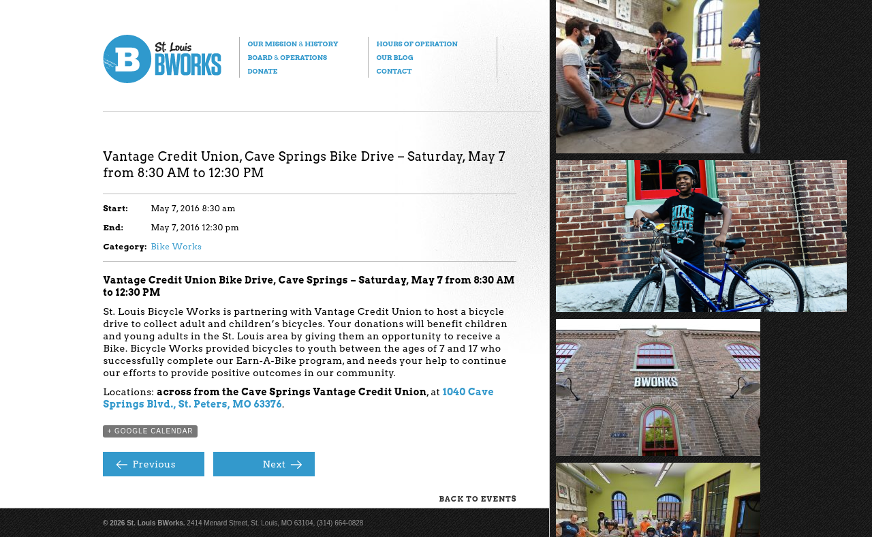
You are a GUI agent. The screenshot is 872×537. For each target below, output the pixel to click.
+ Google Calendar (150, 431)
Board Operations (287, 57)
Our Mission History (292, 44)
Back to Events (477, 499)
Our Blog (394, 57)
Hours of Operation (416, 44)
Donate (262, 71)
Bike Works (176, 246)
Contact (393, 71)
